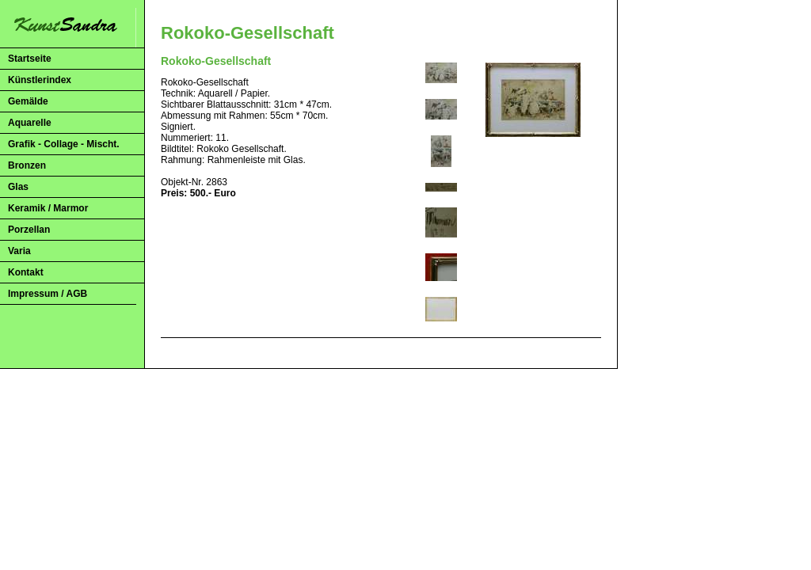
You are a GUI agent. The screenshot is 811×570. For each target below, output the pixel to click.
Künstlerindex (39, 80)
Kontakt (26, 272)
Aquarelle (29, 122)
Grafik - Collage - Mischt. (64, 144)
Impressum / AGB (47, 293)
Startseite (29, 58)
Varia (19, 250)
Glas (18, 186)
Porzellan (29, 229)
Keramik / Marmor (48, 208)
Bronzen (27, 165)
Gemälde (28, 101)
